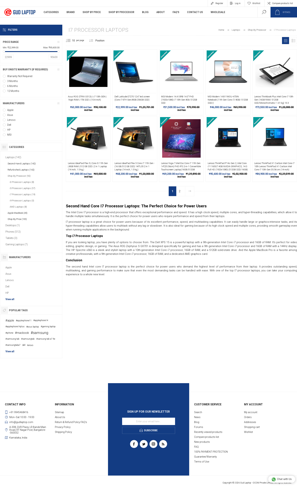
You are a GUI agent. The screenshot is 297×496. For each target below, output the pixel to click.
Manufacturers (14, 103)
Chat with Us (281, 479)
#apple (9, 320)
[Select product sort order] (102, 40)
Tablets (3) (11, 238)
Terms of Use (201, 461)
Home (221, 30)
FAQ (196, 446)
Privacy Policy (63, 427)
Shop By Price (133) (17, 219)
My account (250, 412)
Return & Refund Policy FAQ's (71, 422)
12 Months (13, 91)
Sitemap (59, 412)
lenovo (30, 345)
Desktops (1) (12, 225)
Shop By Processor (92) (19, 176)
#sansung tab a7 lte (45, 339)
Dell (9, 124)
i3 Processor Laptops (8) (22, 182)
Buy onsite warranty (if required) (25, 69)
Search (198, 412)
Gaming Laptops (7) (16, 244)
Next (189, 191)
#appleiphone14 (40, 320)
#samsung (39, 333)
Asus (10, 115)
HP (9, 129)
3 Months (12, 81)
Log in (238, 3)
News (197, 417)
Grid (285, 40)
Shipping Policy (63, 432)
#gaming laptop (48, 326)
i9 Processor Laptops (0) (22, 200)
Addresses (250, 422)
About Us (60, 417)
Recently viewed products (208, 432)
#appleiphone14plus (15, 326)
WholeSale (218, 12)
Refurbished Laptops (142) (21, 169)
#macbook (22, 332)
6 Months (12, 86)
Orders (248, 417)
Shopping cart (252, 427)
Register (219, 3)
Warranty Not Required (19, 76)
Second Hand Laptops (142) (22, 163)
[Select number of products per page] (71, 40)
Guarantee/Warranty (205, 456)
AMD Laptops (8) (18, 206)
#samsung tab (12, 339)
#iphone (9, 332)
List (293, 40)
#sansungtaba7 (12, 345)
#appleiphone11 (24, 320)
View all (9, 299)
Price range (11, 42)
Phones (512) (13, 231)
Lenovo (11, 119)
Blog (196, 422)
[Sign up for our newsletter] (148, 421)
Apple (10, 110)
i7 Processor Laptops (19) (22, 194)
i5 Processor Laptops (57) (22, 188)
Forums (198, 427)
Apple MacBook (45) (17, 213)
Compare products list (282, 3)
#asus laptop (32, 326)
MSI (9, 134)
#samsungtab (28, 339)
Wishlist (248, 432)
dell (23, 345)
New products (202, 441)
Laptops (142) (13, 157)
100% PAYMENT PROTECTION (211, 451)
